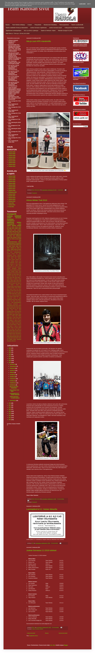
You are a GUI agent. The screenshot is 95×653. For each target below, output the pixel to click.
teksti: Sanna (18, 337)
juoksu (19, 222)
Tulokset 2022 (11, 153)
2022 (10, 356)
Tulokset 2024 (11, 179)
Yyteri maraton (18, 287)
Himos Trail (13, 258)
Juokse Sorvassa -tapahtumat (38, 27)
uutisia (9, 216)
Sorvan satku (18, 231)
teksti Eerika (16, 306)
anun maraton (17, 229)
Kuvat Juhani (18, 264)
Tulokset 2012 (11, 201)
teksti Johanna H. (11, 247)
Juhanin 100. (18, 259)
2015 (10, 409)
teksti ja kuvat (14, 321)
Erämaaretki (9, 255)
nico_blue (52, 645)
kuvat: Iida (15, 300)
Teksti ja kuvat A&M (16, 238)
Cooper (16, 228)
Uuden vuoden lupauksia (16, 286)
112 (11, 250)
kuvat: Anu (9, 300)
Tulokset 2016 (11, 161)
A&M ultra (11, 228)
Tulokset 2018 (11, 157)
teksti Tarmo (15, 317)
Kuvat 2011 (11, 206)
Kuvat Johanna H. (11, 264)
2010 (10, 419)
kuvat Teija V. (15, 293)
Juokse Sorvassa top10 (55, 27)
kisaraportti (11, 214)
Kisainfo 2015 (11, 195)
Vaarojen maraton (10, 287)
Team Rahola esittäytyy (18, 24)
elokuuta (12, 372)
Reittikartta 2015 (12, 192)
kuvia (19, 224)
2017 (10, 405)
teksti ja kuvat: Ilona (16, 330)
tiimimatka (19, 339)
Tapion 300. (18, 274)
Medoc (8, 269)
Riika (20, 272)
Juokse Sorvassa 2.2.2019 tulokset (41, 550)
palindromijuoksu (17, 302)
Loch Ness (14, 266)
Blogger (66, 645)
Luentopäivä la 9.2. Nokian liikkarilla (41, 509)
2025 (10, 350)
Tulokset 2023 (11, 152)
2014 (10, 411)
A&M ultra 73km (11, 231)
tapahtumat (10, 222)
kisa (8, 289)
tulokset (41, 628)
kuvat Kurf (16, 290)
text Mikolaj (9, 339)
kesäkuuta (12, 376)
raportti (9, 225)
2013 (10, 413)
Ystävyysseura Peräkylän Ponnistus (74, 27)
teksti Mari (19, 311)
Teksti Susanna (10, 281)
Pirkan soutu (18, 271)
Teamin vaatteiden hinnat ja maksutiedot (17, 27)
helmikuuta (13, 385)
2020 (10, 360)
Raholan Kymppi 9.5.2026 (65, 30)
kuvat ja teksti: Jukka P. (16, 299)
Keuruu (8, 261)
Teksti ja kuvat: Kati (12, 283)
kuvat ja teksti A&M (14, 244)
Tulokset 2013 (11, 166)
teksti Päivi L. (10, 317)
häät (8, 243)
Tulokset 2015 (11, 162)
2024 (10, 352)
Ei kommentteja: (60, 499)
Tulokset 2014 (11, 164)
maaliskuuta (13, 382)
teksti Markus (15, 314)
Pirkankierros (9, 272)
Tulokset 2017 (11, 159)
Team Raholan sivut (28, 8)
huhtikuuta (13, 380)
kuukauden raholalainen (11, 220)
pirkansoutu (9, 303)
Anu (13, 250)
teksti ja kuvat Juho (16, 323)
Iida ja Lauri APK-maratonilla (38, 41)
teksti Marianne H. (11, 312)
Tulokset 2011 (11, 204)
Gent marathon (18, 256)
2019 (10, 362)
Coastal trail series (16, 253)
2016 (10, 407)
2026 (10, 348)
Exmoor (14, 255)
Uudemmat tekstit (31, 633)
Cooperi (30, 24)
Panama (13, 271)
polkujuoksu (15, 303)
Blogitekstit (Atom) (33, 635)
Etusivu (8, 24)
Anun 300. (16, 250)
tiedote (14, 339)
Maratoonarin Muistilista (50, 24)
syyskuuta (12, 370)
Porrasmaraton (16, 272)
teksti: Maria (13, 337)
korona (11, 289)
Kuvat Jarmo (18, 262)
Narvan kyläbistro (13, 269)
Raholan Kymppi (16, 225)
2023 (10, 354)
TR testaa (14, 274)
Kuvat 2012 (11, 203)
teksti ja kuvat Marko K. (12, 324)
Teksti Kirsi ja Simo (12, 232)
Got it (89, 4)
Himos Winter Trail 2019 (36, 200)
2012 (10, 415)
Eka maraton (14, 237)
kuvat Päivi (9, 293)
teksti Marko (9, 314)
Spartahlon (9, 274)
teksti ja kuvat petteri (16, 327)
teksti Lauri (14, 311)
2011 (10, 417)
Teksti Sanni (13, 280)
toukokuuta (13, 378)
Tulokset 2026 (11, 176)
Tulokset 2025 (11, 178)
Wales (19, 241)
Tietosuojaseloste (64, 24)
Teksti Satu (18, 280)
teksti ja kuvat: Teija (14, 333)
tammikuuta (13, 400)
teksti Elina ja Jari (14, 308)
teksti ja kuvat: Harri (12, 329)
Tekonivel (9, 275)
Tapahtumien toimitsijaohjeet (13, 30)
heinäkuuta (13, 374)
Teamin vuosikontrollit (77, 24)
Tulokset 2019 (11, 155)
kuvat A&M (15, 234)
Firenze (12, 256)
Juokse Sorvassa (35, 628)
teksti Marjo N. (18, 312)
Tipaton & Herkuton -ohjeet (48, 30)
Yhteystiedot (37, 24)
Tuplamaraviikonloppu (12, 241)
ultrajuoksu (9, 340)
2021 (10, 358)
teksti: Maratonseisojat (11, 336)
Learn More (82, 4)
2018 (10, 403)
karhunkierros (12, 243)
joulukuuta (13, 364)
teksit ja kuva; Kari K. (14, 305)
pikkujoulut (18, 235)
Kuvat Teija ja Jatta (12, 265)
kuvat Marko (18, 292)
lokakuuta (12, 368)
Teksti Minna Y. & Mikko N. (12, 278)
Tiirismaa (9, 286)
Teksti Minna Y (18, 277)
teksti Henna (14, 309)
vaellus (8, 237)
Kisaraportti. (34, 193)
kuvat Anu (15, 289)
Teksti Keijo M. (15, 275)
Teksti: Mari (14, 240)
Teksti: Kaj (18, 284)
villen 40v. (14, 340)
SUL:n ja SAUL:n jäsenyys (31, 30)
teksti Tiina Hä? (13, 318)
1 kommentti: (60, 189)
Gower (8, 258)
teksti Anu (18, 246)
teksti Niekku (18, 315)
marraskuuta (13, 366)
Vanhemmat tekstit (63, 633)
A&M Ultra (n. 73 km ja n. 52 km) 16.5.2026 (17, 33)
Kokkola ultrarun (14, 261)
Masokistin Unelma (16, 268)
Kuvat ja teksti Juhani (12, 227)
